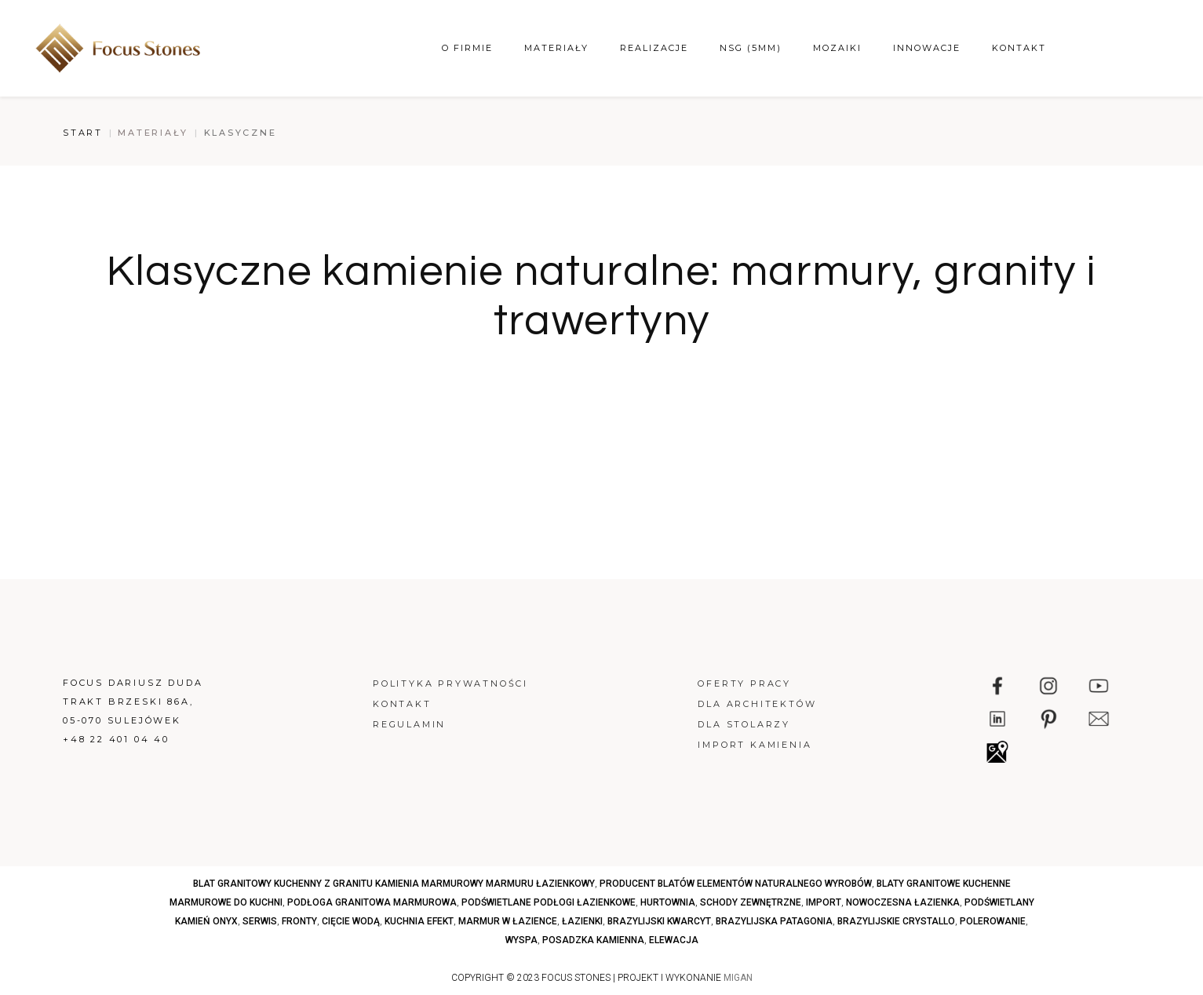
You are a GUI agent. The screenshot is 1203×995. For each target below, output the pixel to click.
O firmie (467, 47)
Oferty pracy (744, 683)
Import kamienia (754, 744)
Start (83, 132)
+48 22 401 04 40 (116, 739)
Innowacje (927, 47)
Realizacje (654, 47)
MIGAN (738, 977)
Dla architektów (757, 703)
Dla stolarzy (744, 724)
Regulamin (409, 724)
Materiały (556, 47)
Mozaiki (837, 47)
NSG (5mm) (751, 47)
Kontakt (1019, 47)
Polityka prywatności (450, 683)
